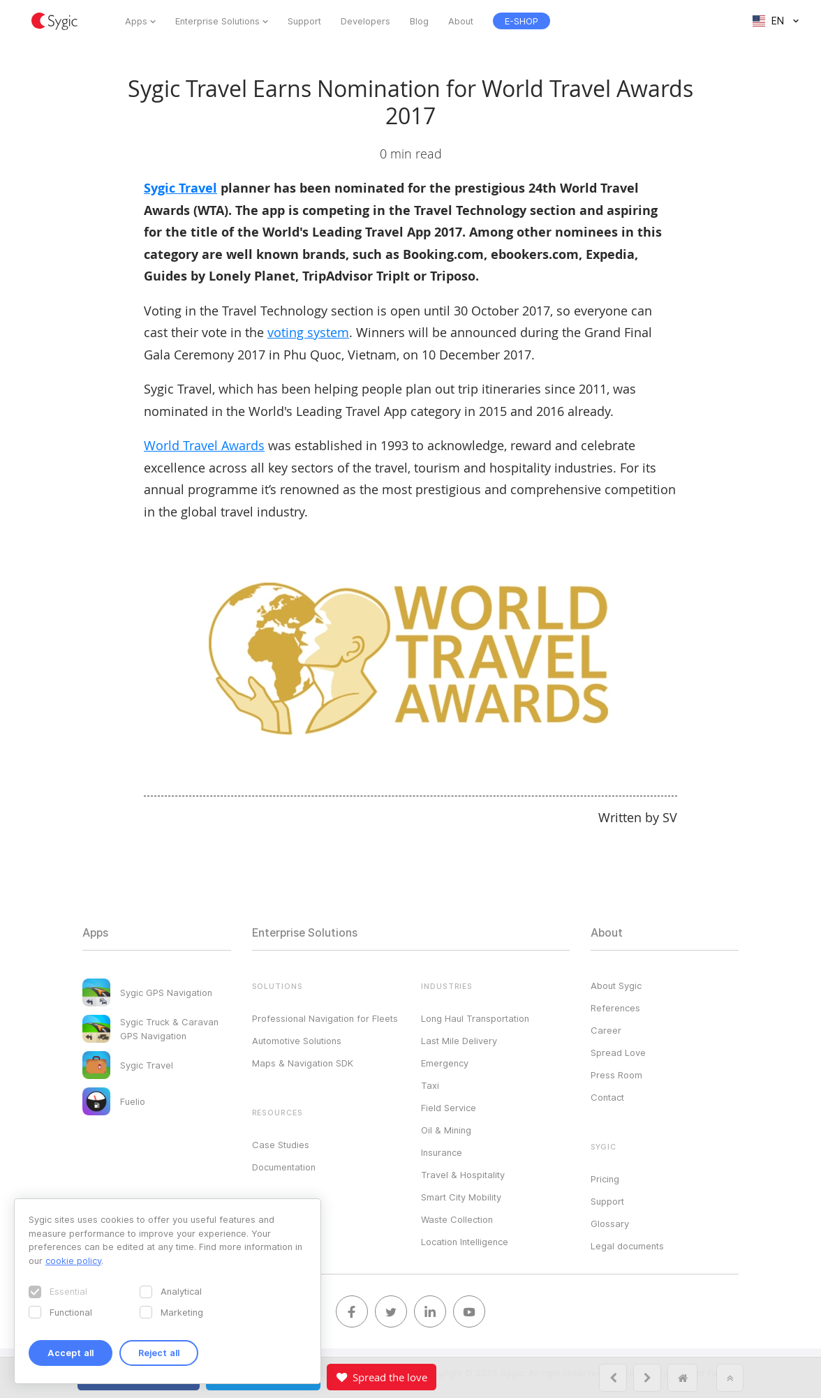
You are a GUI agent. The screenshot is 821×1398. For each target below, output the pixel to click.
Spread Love (618, 1052)
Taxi (430, 1085)
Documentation (284, 1167)
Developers (365, 21)
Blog (419, 21)
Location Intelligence (464, 1241)
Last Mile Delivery (459, 1040)
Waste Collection (457, 1219)
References (615, 1007)
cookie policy (73, 1260)
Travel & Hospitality (463, 1174)
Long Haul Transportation (475, 1018)
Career (606, 1030)
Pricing (605, 1178)
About (460, 21)
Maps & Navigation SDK (302, 1063)
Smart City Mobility (461, 1197)
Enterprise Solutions (217, 21)
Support (304, 21)
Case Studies (280, 1144)
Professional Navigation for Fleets (325, 1018)
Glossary (610, 1223)
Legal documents (627, 1245)
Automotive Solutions (296, 1040)
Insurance (441, 1152)
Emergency (444, 1063)
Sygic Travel (180, 188)
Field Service (448, 1107)
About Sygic (616, 985)
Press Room (616, 1074)
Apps (136, 21)
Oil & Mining (446, 1130)
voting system (308, 332)
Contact (607, 1097)
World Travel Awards (204, 445)
